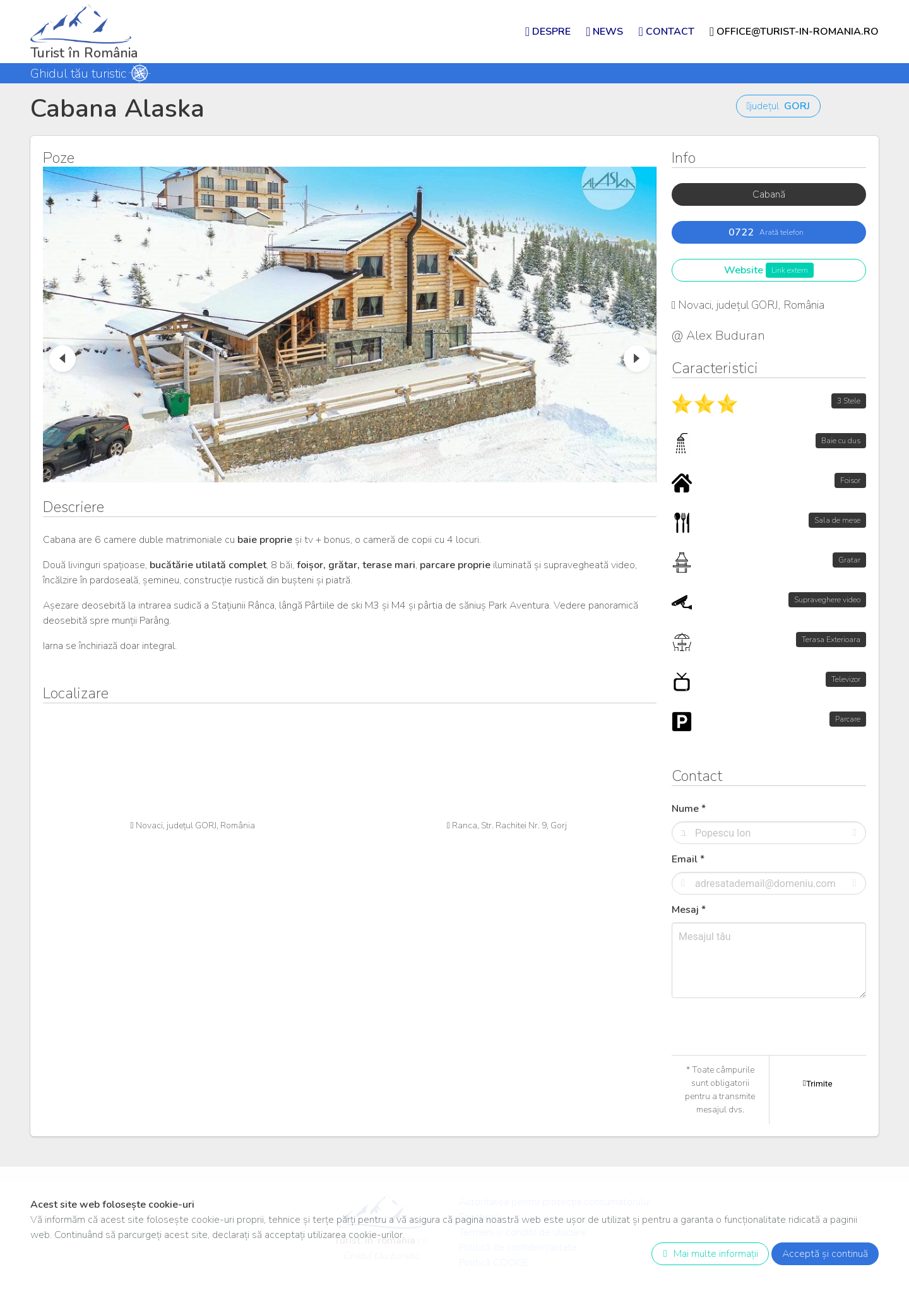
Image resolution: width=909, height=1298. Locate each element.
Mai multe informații (708, 1253)
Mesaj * (689, 910)
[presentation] (768, 1053)
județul (779, 106)
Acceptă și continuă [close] (825, 1254)
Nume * (689, 809)
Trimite (817, 1083)
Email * (688, 859)
